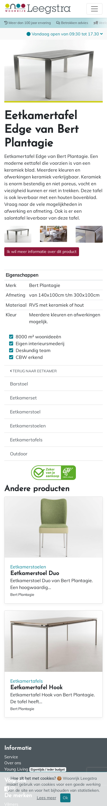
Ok (65, 797)
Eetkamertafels (26, 440)
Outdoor (18, 454)
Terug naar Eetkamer (33, 371)
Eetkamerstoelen (28, 426)
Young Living (16, 769)
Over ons (12, 762)
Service (11, 756)
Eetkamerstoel (25, 412)
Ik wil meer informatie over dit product (41, 251)
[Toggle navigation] (94, 9)
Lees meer (46, 797)
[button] (65, 34)
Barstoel (19, 384)
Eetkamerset (23, 398)
